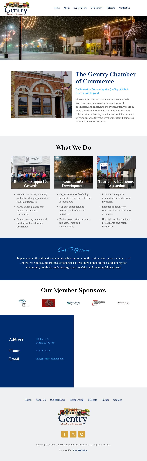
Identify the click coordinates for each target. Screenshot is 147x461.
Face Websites (80, 450)
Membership (97, 8)
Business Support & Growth (31, 183)
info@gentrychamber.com (50, 358)
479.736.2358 (43, 350)
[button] (11, 38)
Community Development (73, 183)
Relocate (111, 8)
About (66, 8)
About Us (41, 399)
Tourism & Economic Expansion (116, 183)
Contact (117, 399)
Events (105, 399)
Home (57, 8)
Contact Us (124, 8)
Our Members (80, 8)
